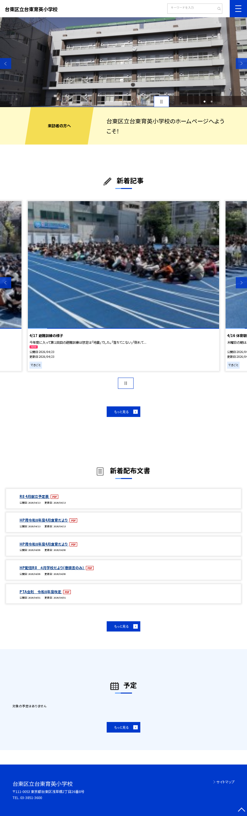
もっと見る (121, 411)
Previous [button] (5, 63)
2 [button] (211, 102)
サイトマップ (225, 781)
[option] (123, 62)
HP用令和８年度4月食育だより (44, 519)
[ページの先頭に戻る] (241, 810)
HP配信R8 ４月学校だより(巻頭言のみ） (52, 567)
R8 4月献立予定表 (35, 496)
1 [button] (205, 102)
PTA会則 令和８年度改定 (41, 591)
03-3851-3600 (31, 797)
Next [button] (241, 63)
